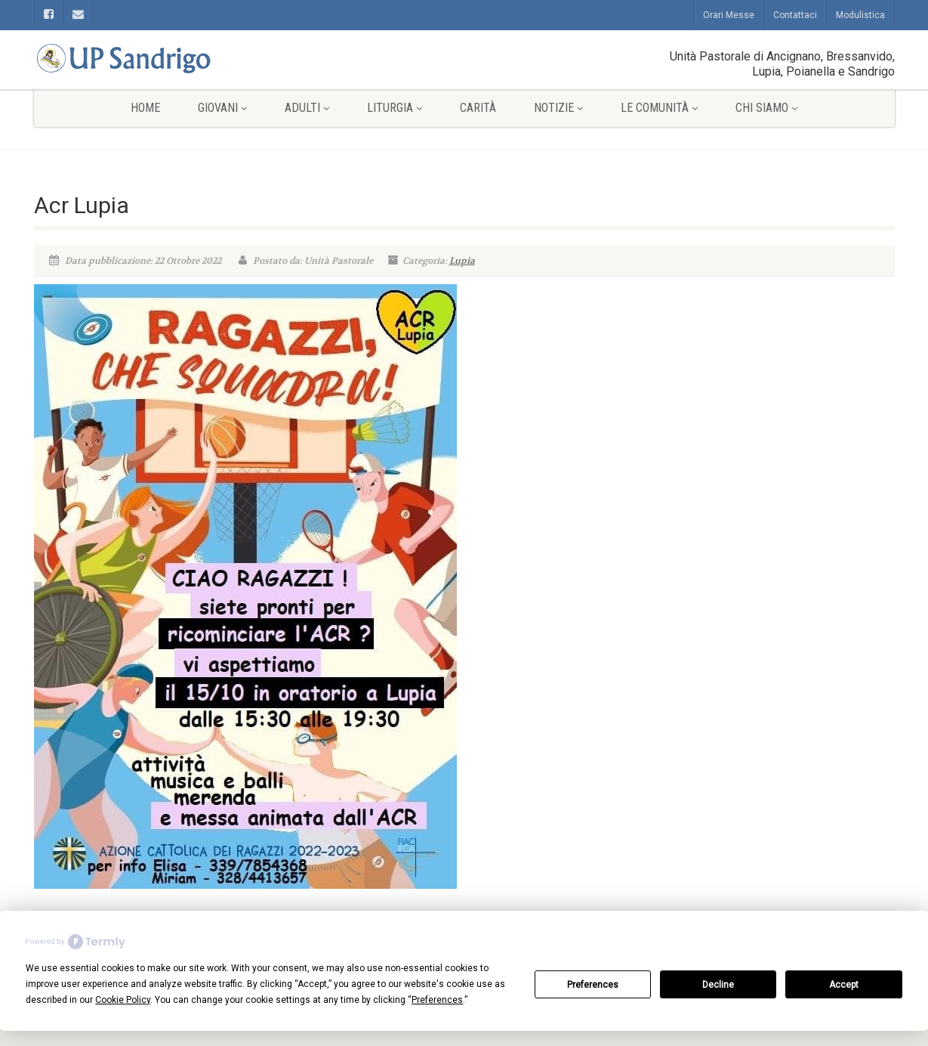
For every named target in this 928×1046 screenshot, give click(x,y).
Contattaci (795, 15)
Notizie (558, 108)
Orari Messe (728, 15)
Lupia (462, 261)
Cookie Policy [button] (122, 1000)
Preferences (592, 984)
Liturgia (394, 108)
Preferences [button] (437, 1000)
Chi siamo (766, 108)
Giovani (222, 108)
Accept (844, 984)
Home (145, 108)
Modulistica (860, 15)
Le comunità (659, 108)
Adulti (307, 108)
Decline (718, 984)
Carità (478, 108)
